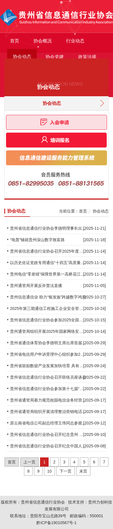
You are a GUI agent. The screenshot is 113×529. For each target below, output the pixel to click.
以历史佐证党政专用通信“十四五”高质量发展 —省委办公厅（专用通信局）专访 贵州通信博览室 (48, 262)
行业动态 (75, 40)
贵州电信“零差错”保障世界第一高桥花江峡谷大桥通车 (48, 274)
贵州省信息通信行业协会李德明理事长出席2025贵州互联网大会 (48, 228)
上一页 (29, 462)
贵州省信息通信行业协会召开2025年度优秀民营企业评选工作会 (48, 251)
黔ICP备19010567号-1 (56, 522)
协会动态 (22, 56)
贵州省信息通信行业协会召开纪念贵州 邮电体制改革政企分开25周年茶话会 (48, 434)
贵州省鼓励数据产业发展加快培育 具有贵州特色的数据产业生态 (48, 365)
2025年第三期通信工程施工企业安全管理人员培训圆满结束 (48, 308)
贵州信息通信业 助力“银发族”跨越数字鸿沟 (48, 297)
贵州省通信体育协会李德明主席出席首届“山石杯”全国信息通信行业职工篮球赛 (48, 343)
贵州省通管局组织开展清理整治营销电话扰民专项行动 (48, 411)
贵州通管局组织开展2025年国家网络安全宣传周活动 (48, 331)
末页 (83, 471)
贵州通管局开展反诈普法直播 (36, 285)
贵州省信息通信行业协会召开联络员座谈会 (48, 377)
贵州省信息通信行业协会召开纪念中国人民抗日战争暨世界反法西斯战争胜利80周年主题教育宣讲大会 (48, 446)
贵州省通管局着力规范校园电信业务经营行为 (48, 400)
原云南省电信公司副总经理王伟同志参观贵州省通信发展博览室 (48, 423)
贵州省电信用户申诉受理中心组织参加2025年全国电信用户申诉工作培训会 (48, 354)
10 (49, 471)
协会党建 (54, 56)
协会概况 (42, 40)
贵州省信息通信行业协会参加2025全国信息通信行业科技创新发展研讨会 (48, 320)
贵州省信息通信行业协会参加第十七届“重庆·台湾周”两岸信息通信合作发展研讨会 (48, 388)
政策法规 (87, 56)
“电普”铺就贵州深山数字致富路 (37, 239)
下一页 (66, 471)
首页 (14, 40)
